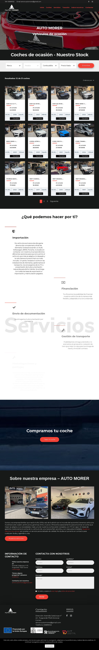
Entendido (49, 646)
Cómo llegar (16, 569)
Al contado (13, 107)
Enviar (41, 597)
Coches (49, 7)
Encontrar (86, 65)
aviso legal (54, 591)
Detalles (16, 118)
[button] (7, 93)
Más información (68, 642)
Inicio (42, 7)
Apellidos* (70, 559)
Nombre (38, 559)
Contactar (89, 7)
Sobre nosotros (77, 7)
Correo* (69, 567)
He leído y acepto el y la (55, 591)
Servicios (57, 7)
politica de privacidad (68, 591)
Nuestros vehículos (16, 538)
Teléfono (39, 567)
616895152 (11, 1)
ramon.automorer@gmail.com (22, 583)
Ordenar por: (88, 80)
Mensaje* (39, 575)
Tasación (65, 7)
